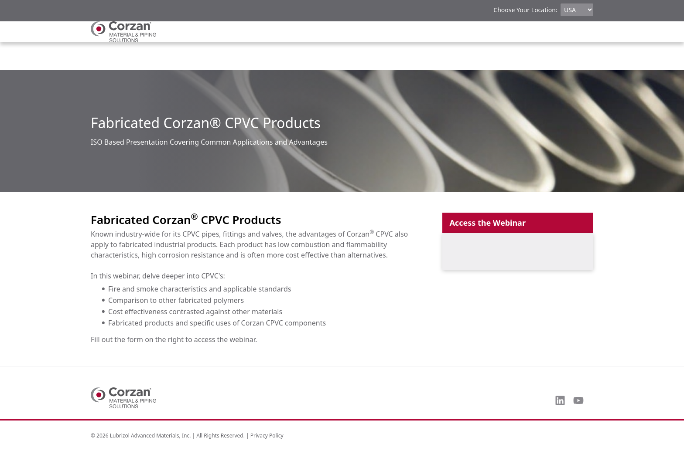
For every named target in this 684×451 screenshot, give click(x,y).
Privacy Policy (267, 435)
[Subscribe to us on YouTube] (578, 400)
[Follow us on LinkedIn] (560, 400)
